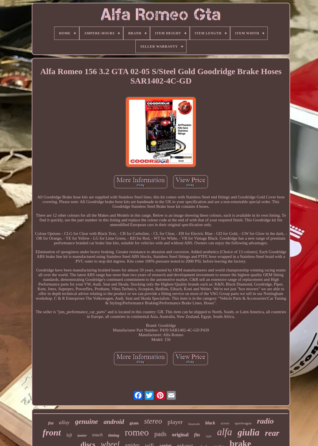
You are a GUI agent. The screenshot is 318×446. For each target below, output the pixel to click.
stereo (153, 421)
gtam (134, 423)
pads (160, 433)
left (69, 435)
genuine (86, 421)
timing (113, 435)
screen (225, 423)
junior (82, 435)
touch (97, 434)
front (52, 432)
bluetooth (194, 424)
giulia (248, 432)
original (180, 434)
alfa (224, 432)
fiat (50, 423)
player (175, 421)
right (208, 436)
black (210, 423)
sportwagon (243, 423)
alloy (64, 422)
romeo (137, 432)
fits (197, 434)
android (114, 421)
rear (272, 432)
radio (265, 421)
